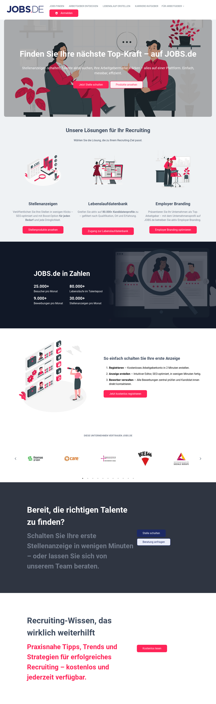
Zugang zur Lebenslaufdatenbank (108, 231)
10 (128, 478)
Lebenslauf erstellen (116, 6)
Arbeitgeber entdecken (83, 6)
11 (133, 478)
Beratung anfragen (154, 542)
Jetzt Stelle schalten (91, 84)
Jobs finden (56, 6)
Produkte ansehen (126, 84)
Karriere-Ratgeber (146, 6)
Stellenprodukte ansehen (43, 229)
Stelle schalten (151, 533)
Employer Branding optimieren (173, 229)
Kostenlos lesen (152, 648)
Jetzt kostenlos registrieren (125, 393)
